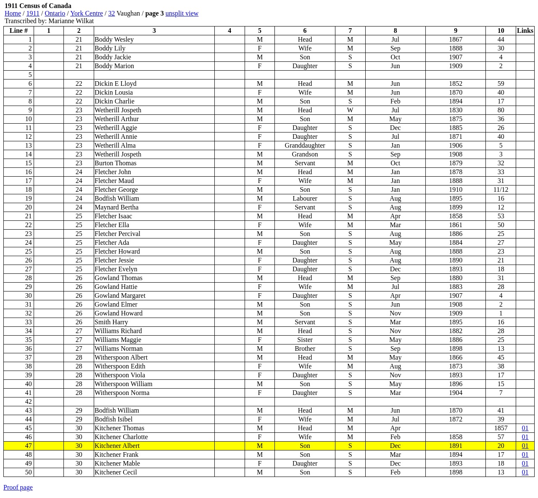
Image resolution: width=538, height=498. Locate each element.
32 (111, 13)
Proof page (18, 487)
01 (525, 428)
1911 (33, 13)
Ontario (55, 13)
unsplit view (182, 13)
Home (13, 13)
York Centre (86, 13)
